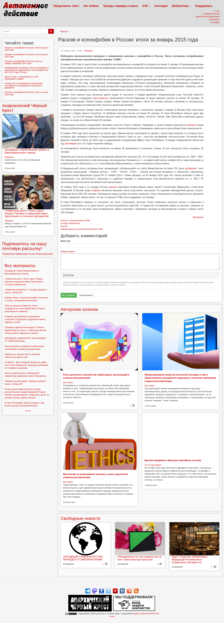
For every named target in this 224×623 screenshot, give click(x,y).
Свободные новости (80, 518)
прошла (113, 187)
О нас (112, 616)
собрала (96, 190)
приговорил (71, 143)
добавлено (191, 168)
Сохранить (68, 295)
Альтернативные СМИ (79, 220)
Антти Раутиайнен (153, 465)
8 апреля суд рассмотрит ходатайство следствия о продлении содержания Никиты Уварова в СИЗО (25, 319)
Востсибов (68, 382)
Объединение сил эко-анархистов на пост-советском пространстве (139, 558)
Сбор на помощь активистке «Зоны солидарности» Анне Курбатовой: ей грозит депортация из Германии (25, 308)
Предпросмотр (86, 295)
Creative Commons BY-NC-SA (145, 613)
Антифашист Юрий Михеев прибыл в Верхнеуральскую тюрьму (27, 151)
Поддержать (204, 5)
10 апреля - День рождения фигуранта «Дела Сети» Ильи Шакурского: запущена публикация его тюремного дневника (26, 365)
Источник (198, 217)
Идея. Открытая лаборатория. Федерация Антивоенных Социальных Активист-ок (190, 559)
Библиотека (181, 5)
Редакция (88, 51)
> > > (28, 411)
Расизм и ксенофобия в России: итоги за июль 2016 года (26, 55)
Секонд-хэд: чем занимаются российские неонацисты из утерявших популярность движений (24, 85)
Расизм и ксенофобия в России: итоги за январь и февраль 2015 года (23, 62)
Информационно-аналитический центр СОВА (82, 229)
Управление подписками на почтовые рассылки (27, 254)
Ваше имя (65, 241)
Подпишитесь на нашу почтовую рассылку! (24, 246)
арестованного (100, 98)
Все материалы (20, 265)
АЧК (146, 5)
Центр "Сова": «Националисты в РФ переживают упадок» (21, 78)
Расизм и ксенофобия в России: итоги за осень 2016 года (26, 93)
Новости (64, 31)
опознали (192, 125)
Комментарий (68, 251)
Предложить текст (66, 5)
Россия (64, 226)
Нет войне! (91, 5)
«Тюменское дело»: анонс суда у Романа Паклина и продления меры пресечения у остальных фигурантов (27, 213)
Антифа (64, 223)
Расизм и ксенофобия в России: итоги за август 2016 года (27, 49)
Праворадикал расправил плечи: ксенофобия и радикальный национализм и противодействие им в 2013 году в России (27, 70)
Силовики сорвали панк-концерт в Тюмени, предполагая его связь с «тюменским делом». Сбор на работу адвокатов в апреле (26, 330)
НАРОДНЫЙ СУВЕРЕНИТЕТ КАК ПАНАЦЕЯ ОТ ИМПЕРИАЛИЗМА (83, 558)
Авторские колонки (79, 309)
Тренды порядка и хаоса (120, 5)
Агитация (160, 5)
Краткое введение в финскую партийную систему (173, 460)
